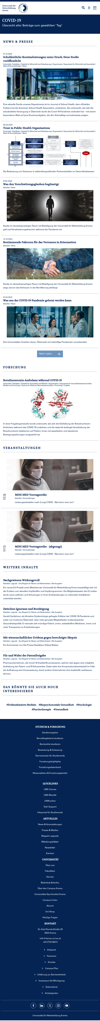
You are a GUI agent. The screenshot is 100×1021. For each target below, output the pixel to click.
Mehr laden (50, 354)
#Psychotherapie (41, 709)
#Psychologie (84, 704)
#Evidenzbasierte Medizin (21, 704)
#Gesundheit (61, 709)
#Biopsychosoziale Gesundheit (56, 704)
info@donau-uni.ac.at (50, 938)
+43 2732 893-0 (50, 942)
